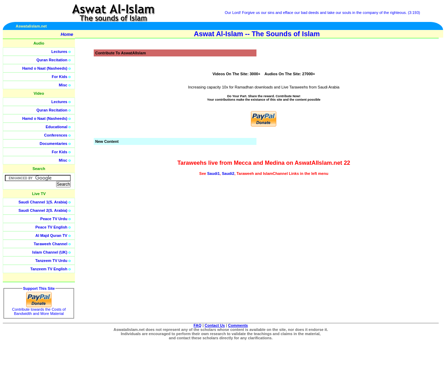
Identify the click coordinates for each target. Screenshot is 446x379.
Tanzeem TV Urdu (51, 260)
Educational (56, 127)
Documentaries (53, 143)
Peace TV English (52, 227)
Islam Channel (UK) (49, 252)
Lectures (59, 51)
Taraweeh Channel (50, 244)
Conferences (56, 135)
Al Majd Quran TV (52, 235)
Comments (238, 325)
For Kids (60, 77)
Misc (63, 85)
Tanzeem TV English (48, 269)
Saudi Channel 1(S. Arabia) (42, 202)
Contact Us (215, 325)
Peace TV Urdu (54, 219)
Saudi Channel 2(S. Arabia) (42, 210)
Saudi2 (228, 173)
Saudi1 (213, 173)
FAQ (198, 325)
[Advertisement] (413, 156)
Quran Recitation (52, 60)
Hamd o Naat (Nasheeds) (45, 68)
